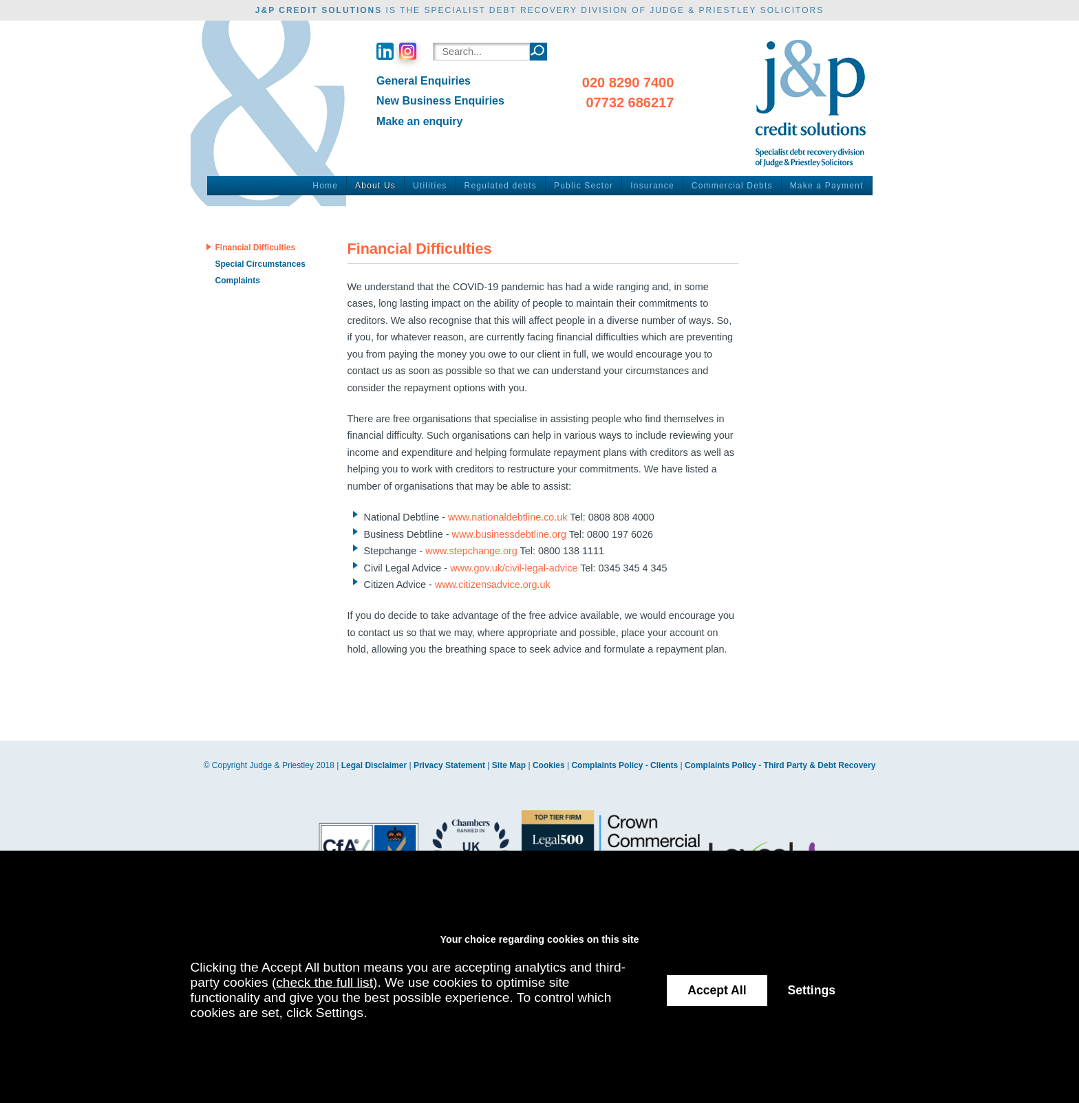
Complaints (237, 280)
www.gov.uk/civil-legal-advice (513, 568)
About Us (375, 185)
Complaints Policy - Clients (624, 765)
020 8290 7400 (628, 82)
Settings (811, 990)
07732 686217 (630, 102)
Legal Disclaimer (374, 765)
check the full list (324, 982)
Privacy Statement (449, 765)
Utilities (430, 185)
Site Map (509, 765)
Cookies (549, 765)
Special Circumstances (260, 264)
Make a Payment (827, 185)
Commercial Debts (732, 185)
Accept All (716, 990)
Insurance (652, 185)
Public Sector (583, 185)
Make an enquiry (419, 121)
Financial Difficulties (255, 247)
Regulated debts (500, 185)
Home (325, 185)
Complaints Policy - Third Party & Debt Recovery (780, 765)
